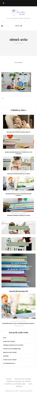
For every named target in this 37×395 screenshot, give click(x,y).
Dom (4, 338)
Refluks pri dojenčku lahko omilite (18, 132)
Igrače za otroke (9, 341)
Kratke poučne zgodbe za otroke (18, 173)
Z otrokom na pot (9, 363)
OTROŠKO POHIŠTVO (18, 244)
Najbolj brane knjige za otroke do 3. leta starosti (18, 152)
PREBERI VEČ (18, 279)
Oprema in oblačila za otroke (13, 345)
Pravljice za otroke (18, 150)
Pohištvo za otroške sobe (12, 348)
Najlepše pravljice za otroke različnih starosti (19, 194)
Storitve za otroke (9, 359)
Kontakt (19, 386)
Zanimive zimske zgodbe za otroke (18, 215)
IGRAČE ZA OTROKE (19, 227)
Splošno (18, 130)
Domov (9, 379)
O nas (30, 384)
